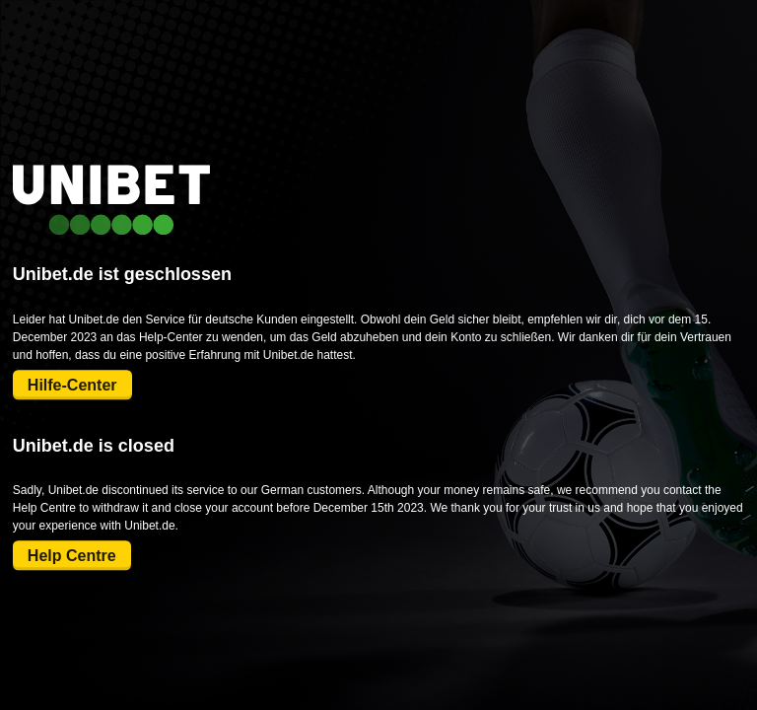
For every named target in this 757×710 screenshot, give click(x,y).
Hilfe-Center (72, 385)
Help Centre (72, 555)
